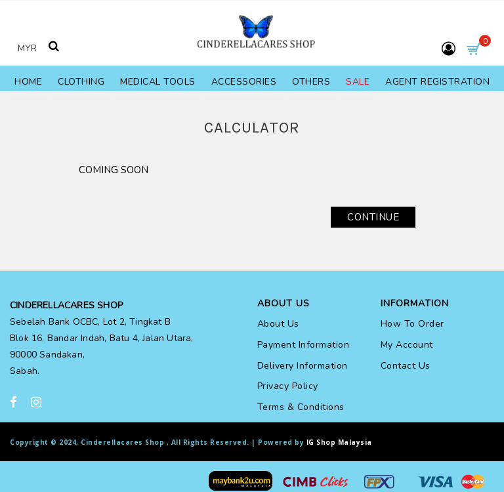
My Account (407, 344)
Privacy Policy (287, 386)
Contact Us (405, 365)
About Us (278, 324)
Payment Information (303, 344)
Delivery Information (302, 365)
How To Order (412, 324)
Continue (373, 217)
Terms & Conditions (301, 407)
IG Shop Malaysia (339, 442)
